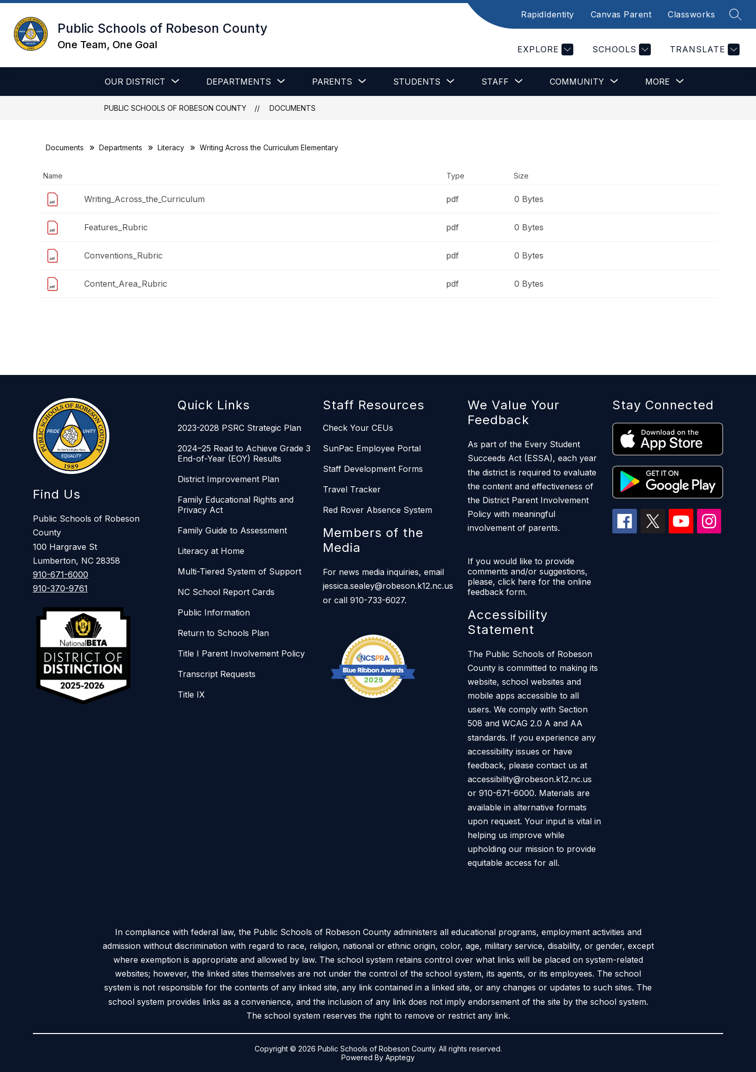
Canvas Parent (621, 14)
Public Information (214, 612)
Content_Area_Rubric (125, 284)
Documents (292, 108)
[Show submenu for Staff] (495, 81)
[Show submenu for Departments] (238, 81)
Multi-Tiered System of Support (239, 571)
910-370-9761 (60, 588)
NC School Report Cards (226, 592)
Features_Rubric (116, 227)
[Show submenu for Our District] (135, 81)
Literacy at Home (211, 551)
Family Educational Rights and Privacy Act (236, 504)
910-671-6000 (60, 574)
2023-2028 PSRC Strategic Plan (239, 428)
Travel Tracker (352, 489)
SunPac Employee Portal (372, 448)
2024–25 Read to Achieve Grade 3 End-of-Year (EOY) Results (244, 453)
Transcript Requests (217, 674)
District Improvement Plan (228, 479)
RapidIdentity (547, 14)
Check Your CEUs (358, 428)
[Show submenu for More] (657, 81)
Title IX (191, 694)
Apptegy (400, 1057)
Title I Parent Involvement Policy (241, 653)
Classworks (691, 14)
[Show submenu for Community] (577, 81)
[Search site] (735, 14)
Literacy (171, 147)
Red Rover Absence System (377, 510)
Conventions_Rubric (123, 255)
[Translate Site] (703, 49)
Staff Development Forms (373, 469)
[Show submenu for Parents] (332, 81)
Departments (120, 147)
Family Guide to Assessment (232, 530)
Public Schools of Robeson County (175, 108)
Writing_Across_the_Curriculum (144, 199)
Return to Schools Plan (223, 633)
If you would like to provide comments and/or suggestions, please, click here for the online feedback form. (529, 576)
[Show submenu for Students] (416, 81)
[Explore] (544, 49)
